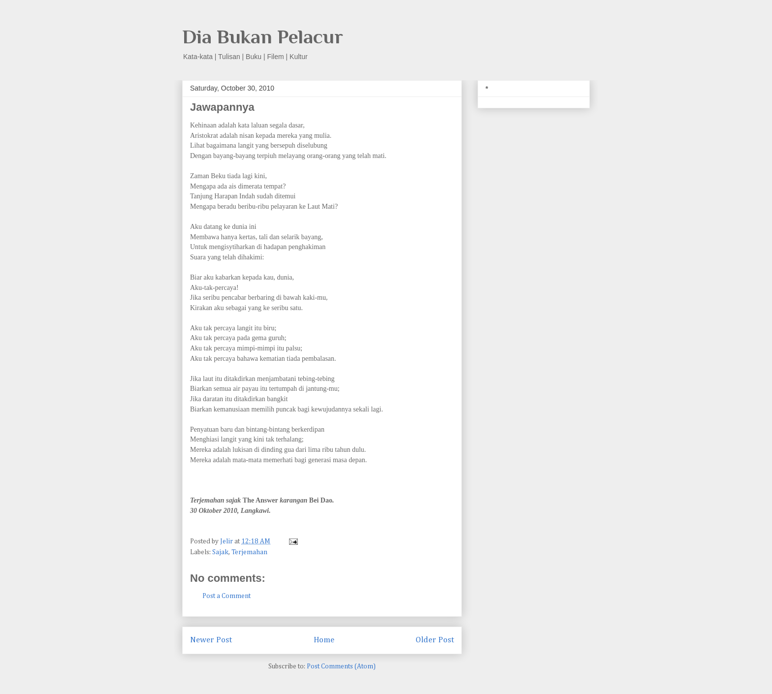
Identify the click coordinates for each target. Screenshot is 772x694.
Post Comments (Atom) (341, 666)
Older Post (435, 640)
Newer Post (211, 640)
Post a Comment (226, 596)
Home (324, 640)
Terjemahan (249, 552)
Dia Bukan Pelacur (262, 37)
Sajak (220, 552)
